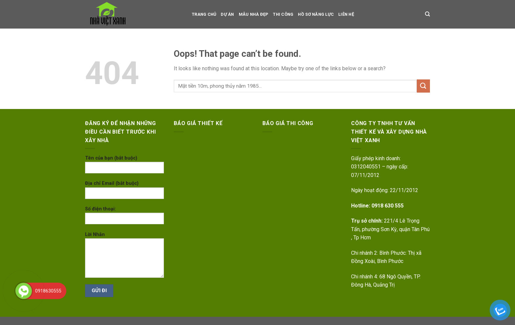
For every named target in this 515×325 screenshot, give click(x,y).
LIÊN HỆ (346, 14)
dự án (227, 14)
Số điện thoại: (124, 217)
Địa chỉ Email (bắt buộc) (124, 192)
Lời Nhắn (124, 257)
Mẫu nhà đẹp (254, 14)
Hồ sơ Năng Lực (316, 14)
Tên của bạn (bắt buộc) (124, 166)
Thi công (283, 14)
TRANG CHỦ (204, 14)
